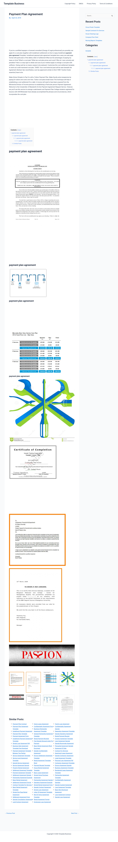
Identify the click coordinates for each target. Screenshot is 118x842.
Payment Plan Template (20, 736)
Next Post (75, 828)
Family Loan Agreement (63, 729)
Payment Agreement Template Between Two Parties (20, 755)
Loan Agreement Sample (63, 748)
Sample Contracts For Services (96, 31)
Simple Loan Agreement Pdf (22, 746)
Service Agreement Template (22, 760)
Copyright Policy (72, 4)
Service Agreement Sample (21, 770)
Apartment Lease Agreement (64, 763)
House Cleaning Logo (93, 34)
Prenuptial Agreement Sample (65, 755)
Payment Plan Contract (20, 724)
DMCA (83, 4)
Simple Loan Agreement (42, 807)
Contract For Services (62, 760)
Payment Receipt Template (42, 775)
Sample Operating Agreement (64, 741)
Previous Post (10, 828)
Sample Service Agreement (21, 768)
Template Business (14, 3)
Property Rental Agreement (21, 773)
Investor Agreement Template (64, 746)
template (88, 51)
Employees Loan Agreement (64, 726)
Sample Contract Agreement (43, 804)
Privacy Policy (92, 4)
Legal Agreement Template (64, 770)
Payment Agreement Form (21, 738)
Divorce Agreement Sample (64, 780)
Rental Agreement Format (63, 724)
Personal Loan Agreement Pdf (65, 773)
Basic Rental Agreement (20, 794)
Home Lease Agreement (42, 731)
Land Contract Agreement (42, 729)
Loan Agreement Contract (63, 812)
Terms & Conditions (106, 4)
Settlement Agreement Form (22, 816)
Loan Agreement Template (63, 804)
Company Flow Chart (92, 37)
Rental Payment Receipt (63, 743)
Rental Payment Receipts (42, 748)
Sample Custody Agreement (64, 802)
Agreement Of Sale (61, 758)
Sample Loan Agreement (63, 814)
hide (19, 130)
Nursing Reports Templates (94, 41)
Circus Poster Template (93, 27)
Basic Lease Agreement (41, 782)
